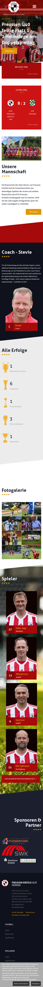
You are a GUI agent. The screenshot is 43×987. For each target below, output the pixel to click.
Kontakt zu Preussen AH (20, 915)
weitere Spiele (33, 74)
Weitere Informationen (21, 983)
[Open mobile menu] (34, 7)
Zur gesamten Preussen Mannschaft (20, 779)
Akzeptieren (36, 983)
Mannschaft (9, 934)
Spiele (7, 930)
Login (7, 957)
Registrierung (10, 960)
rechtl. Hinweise (17, 912)
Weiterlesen (9, 51)
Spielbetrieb (9, 938)
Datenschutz (30, 912)
